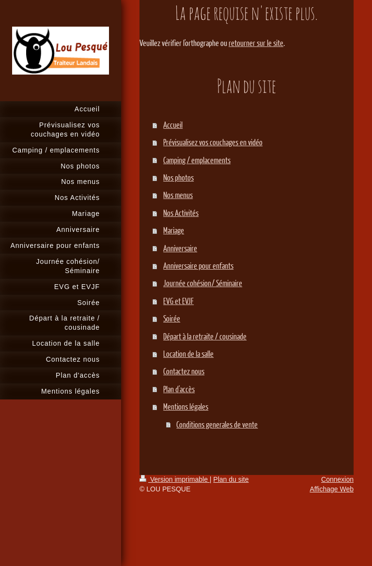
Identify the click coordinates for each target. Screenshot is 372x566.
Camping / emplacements (197, 160)
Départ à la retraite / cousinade (205, 336)
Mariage (173, 230)
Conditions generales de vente (217, 424)
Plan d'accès (179, 389)
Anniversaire (180, 248)
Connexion (337, 479)
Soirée (171, 318)
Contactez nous (183, 371)
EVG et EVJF (178, 301)
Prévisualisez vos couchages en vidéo (213, 142)
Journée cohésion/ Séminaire (202, 283)
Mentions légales (185, 406)
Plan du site (230, 479)
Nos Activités (181, 213)
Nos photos (178, 177)
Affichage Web (332, 489)
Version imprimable (175, 479)
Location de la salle (188, 354)
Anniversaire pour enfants (198, 265)
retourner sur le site (256, 43)
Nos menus (178, 195)
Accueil (173, 125)
